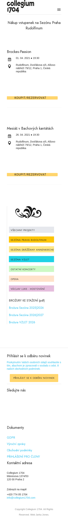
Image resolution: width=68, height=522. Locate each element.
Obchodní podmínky (19, 450)
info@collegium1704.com (21, 497)
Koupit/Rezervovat (30, 98)
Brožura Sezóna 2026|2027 (26, 315)
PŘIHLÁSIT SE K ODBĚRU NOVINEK (34, 378)
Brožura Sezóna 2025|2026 (26, 308)
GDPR (11, 438)
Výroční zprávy (16, 444)
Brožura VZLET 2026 (22, 322)
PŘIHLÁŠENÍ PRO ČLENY (23, 457)
